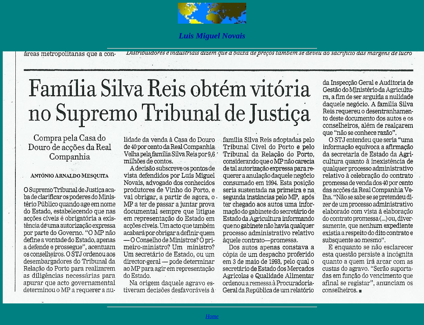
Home (212, 316)
